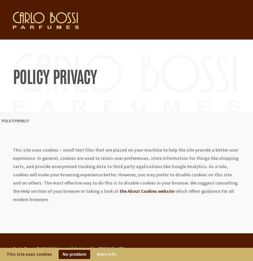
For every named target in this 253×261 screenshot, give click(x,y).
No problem (74, 254)
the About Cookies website (147, 191)
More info (106, 254)
